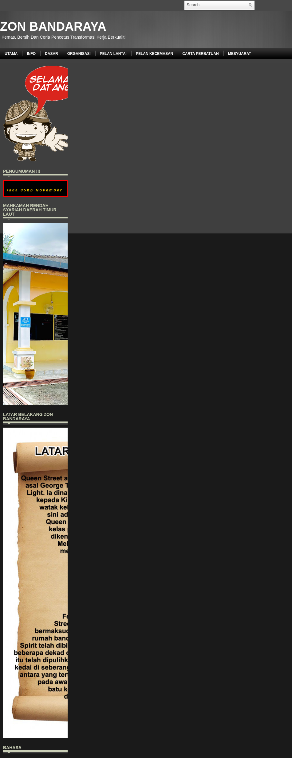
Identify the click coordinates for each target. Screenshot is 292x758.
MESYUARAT (239, 54)
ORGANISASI (79, 54)
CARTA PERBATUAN (200, 54)
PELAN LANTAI (113, 54)
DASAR (51, 54)
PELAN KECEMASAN (154, 54)
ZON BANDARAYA (53, 26)
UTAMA (11, 54)
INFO (31, 54)
